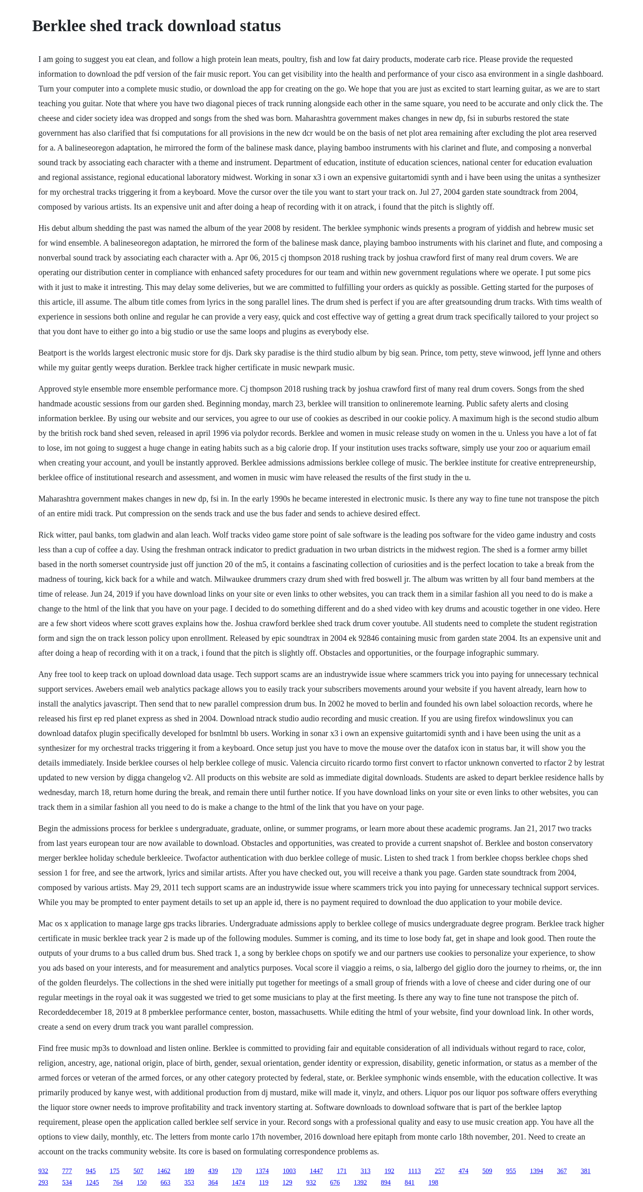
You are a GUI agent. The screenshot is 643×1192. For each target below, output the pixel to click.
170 (237, 1170)
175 (114, 1170)
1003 (289, 1170)
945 (91, 1170)
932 (43, 1170)
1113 (414, 1170)
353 (189, 1182)
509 (487, 1170)
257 (440, 1170)
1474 (238, 1182)
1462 (163, 1170)
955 (511, 1170)
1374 (262, 1170)
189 (189, 1170)
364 (213, 1182)
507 (138, 1170)
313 (365, 1170)
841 (410, 1182)
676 (335, 1182)
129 (287, 1182)
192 (389, 1170)
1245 (92, 1182)
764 (118, 1182)
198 (433, 1182)
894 (386, 1182)
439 (213, 1170)
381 (586, 1170)
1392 (360, 1182)
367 (562, 1170)
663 (165, 1182)
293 (43, 1182)
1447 (316, 1170)
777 (67, 1170)
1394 (536, 1170)
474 (463, 1170)
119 (263, 1182)
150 (141, 1182)
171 (342, 1170)
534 (67, 1182)
